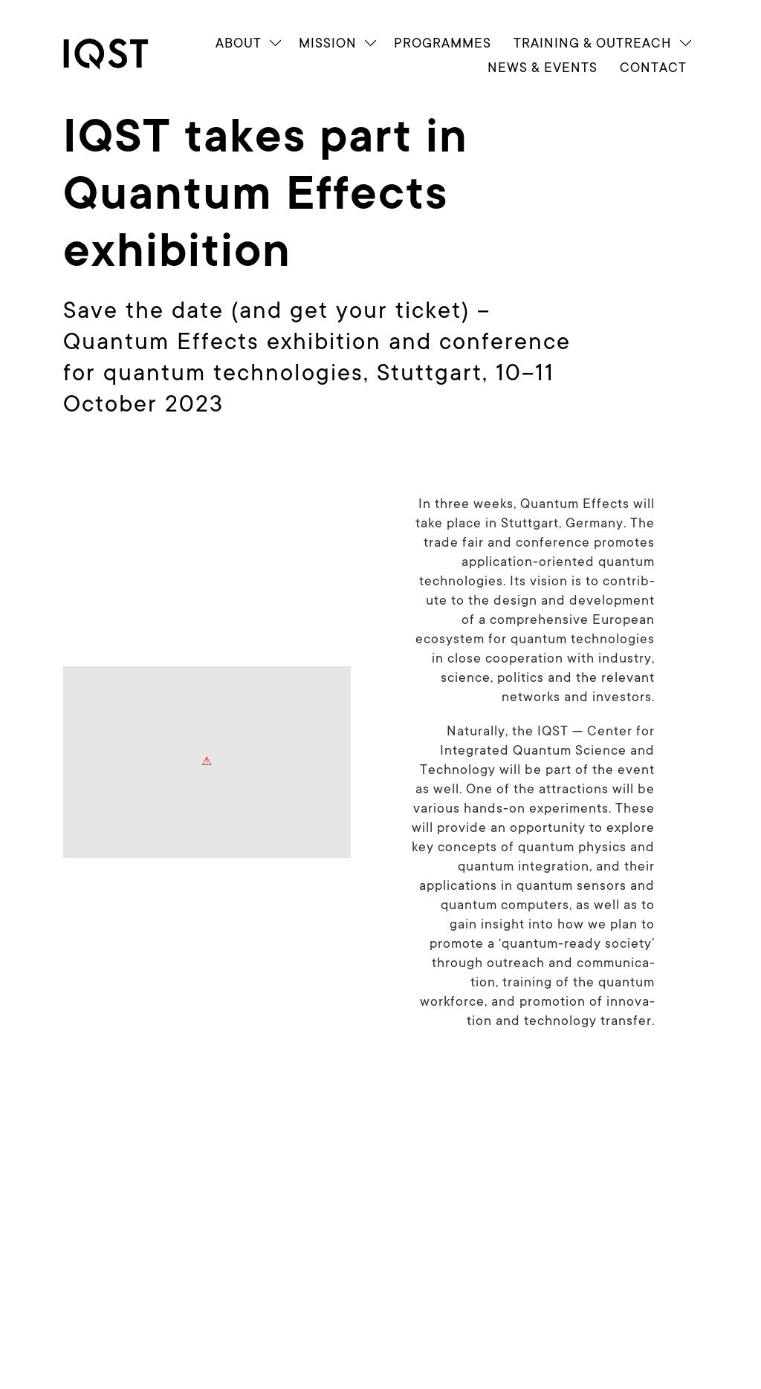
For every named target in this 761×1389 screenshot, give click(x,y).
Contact (653, 67)
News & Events (543, 67)
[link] (119, 54)
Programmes (442, 42)
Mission (328, 42)
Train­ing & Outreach (593, 42)
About (239, 42)
